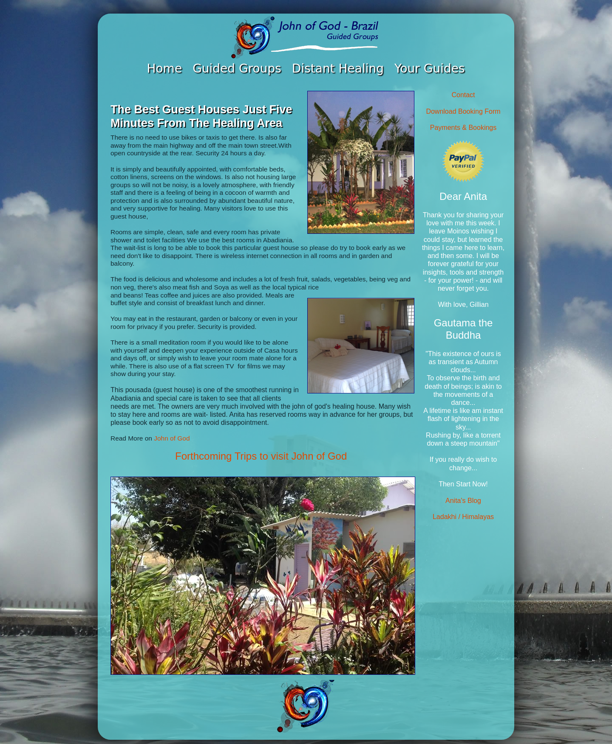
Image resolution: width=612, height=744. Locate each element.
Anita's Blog (463, 500)
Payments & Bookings (463, 127)
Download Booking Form (463, 111)
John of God (172, 438)
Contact (463, 94)
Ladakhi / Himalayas (463, 516)
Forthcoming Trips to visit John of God (261, 456)
